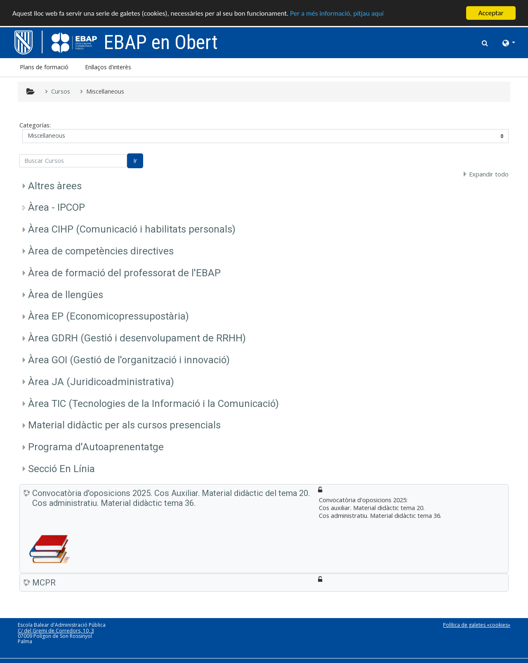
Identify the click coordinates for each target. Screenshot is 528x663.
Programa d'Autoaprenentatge (96, 447)
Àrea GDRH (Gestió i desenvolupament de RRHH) (137, 338)
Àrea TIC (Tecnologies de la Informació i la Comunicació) (153, 403)
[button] (485, 41)
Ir (135, 161)
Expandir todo (489, 174)
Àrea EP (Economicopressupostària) (108, 316)
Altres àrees (55, 186)
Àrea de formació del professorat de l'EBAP (124, 273)
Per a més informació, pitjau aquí (337, 13)
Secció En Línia (61, 469)
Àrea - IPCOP (56, 207)
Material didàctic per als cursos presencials (124, 425)
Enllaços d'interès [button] (108, 67)
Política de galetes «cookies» (476, 624)
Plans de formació (44, 67)
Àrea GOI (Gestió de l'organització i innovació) (129, 360)
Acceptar (490, 13)
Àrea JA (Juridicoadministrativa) (101, 382)
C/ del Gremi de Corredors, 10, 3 (56, 630)
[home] (55, 42)
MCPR (44, 583)
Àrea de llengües (65, 295)
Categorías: (35, 125)
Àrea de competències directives (101, 251)
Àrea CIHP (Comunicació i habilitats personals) (132, 229)
